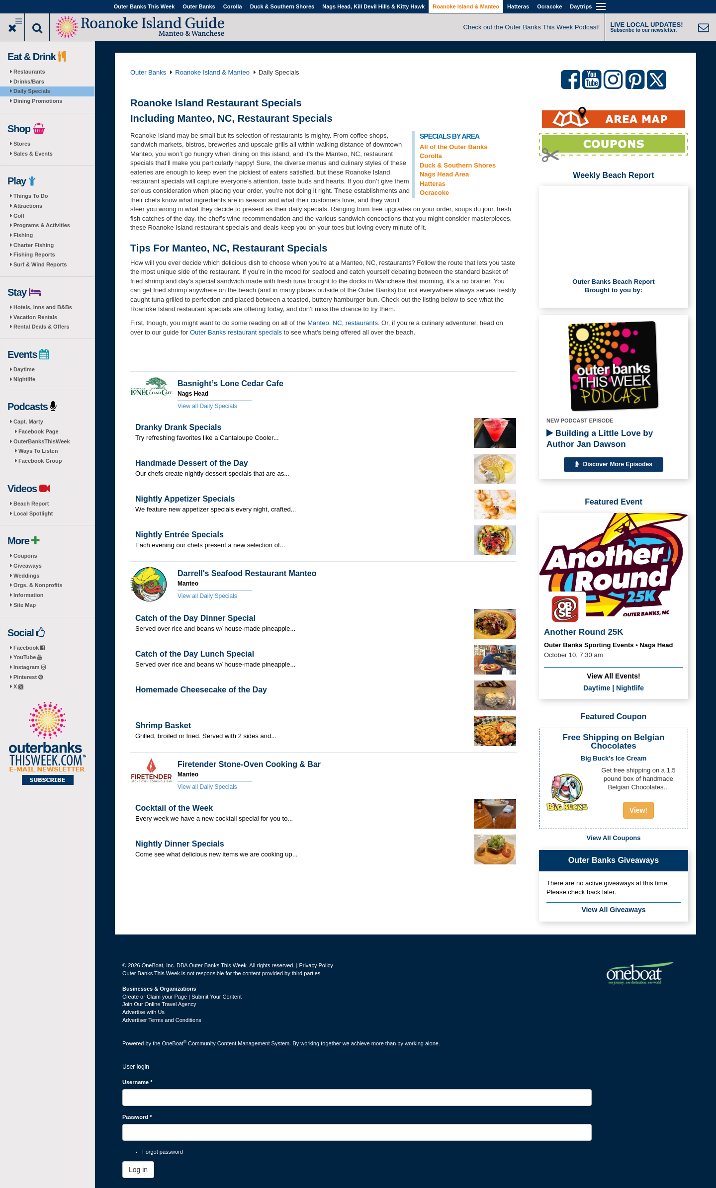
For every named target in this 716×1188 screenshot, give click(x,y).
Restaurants (29, 72)
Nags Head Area (444, 174)
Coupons (25, 556)
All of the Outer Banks (454, 147)
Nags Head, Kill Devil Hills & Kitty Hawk (373, 6)
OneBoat (174, 1043)
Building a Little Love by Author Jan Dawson (599, 438)
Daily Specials (31, 91)
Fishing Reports (34, 254)
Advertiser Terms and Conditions (161, 1020)
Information (28, 595)
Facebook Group (40, 461)
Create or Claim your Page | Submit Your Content (182, 997)
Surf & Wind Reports (40, 264)
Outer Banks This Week (144, 6)
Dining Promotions (37, 101)
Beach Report (31, 504)
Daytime (24, 369)
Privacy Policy (316, 965)
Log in (138, 1170)
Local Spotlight (33, 513)
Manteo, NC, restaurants (342, 323)
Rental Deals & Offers (41, 327)
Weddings (26, 576)
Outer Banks (198, 6)
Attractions (27, 206)
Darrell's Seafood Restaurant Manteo (247, 573)
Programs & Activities (41, 225)
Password (137, 1117)
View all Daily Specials (207, 406)
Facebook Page (38, 431)
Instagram (29, 667)
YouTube (27, 657)
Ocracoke (549, 6)
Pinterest (28, 677)
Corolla (232, 6)
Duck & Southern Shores (282, 6)
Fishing (23, 235)
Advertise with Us (143, 1012)
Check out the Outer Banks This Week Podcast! (531, 27)
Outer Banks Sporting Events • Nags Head (608, 645)
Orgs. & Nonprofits (37, 585)
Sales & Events (33, 154)
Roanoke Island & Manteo (466, 6)
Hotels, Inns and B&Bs (42, 307)
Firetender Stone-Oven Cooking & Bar (249, 764)
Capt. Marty (28, 421)
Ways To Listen (38, 451)
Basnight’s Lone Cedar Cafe (230, 383)
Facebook (29, 648)
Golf (18, 216)
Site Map (24, 605)
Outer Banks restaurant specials (236, 332)
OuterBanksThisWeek (41, 441)
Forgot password (162, 1152)
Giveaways (27, 566)
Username (137, 1082)
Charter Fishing (33, 245)
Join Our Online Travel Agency (159, 1004)
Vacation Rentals (35, 317)
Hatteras (518, 6)
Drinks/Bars (28, 82)
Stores (21, 144)
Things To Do (30, 196)
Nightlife (24, 379)
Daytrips (581, 6)
